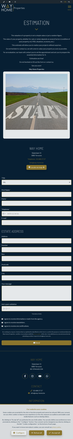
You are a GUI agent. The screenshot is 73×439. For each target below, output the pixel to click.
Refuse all (38, 433)
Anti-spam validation (9, 304)
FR (61, 2)
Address (5, 236)
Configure (20, 433)
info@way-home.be (36, 163)
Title (3, 178)
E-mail (4, 218)
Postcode (5, 264)
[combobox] (4, 213)
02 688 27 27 (41, 159)
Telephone (6, 209)
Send (36, 343)
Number (5, 245)
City (3, 273)
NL (69, 2)
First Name (6, 190)
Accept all (56, 433)
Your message (7, 284)
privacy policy (37, 334)
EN (65, 2)
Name (4, 199)
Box (3, 254)
